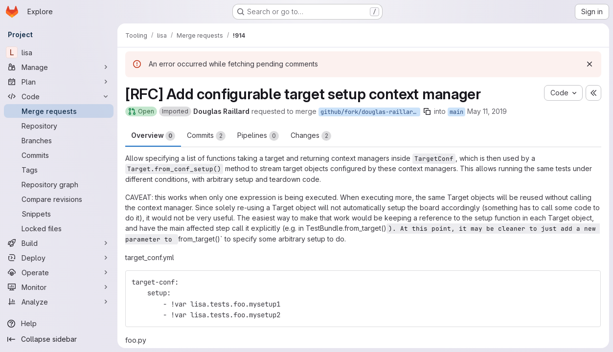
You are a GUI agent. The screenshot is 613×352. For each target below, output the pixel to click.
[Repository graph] (59, 184)
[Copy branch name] (427, 111)
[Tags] (59, 169)
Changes (311, 136)
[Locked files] (59, 228)
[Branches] (59, 140)
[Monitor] (59, 287)
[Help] (59, 323)
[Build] (59, 243)
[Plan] (59, 81)
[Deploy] (59, 257)
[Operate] (59, 272)
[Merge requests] (59, 111)
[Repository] (59, 125)
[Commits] (59, 155)
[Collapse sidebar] (59, 339)
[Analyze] (59, 301)
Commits (206, 136)
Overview (153, 136)
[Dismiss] (589, 64)
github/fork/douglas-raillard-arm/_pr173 (370, 112)
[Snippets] (59, 213)
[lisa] (59, 52)
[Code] (59, 96)
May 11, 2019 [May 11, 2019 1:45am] (487, 111)
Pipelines (258, 136)
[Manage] (59, 67)
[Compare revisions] (59, 199)
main (456, 112)
